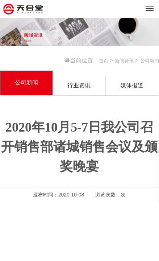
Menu (151, 5)
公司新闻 (149, 60)
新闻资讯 (124, 60)
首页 (103, 60)
